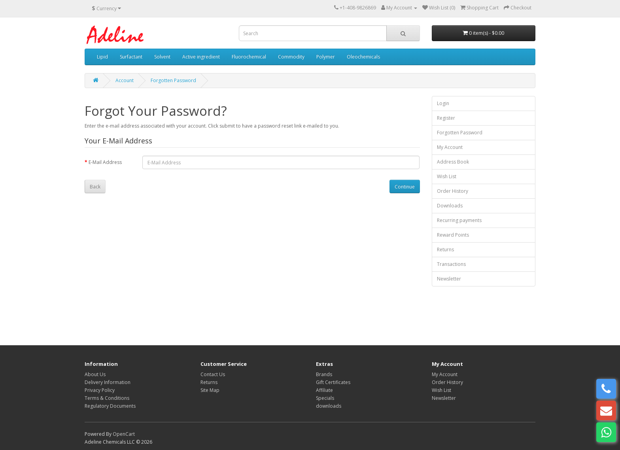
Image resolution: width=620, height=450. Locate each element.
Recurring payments (459, 220)
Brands (324, 374)
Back (95, 186)
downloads (328, 406)
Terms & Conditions (107, 398)
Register (446, 118)
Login (443, 103)
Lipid (102, 56)
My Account (450, 147)
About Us (95, 374)
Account (124, 80)
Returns (445, 249)
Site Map (209, 390)
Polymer (325, 56)
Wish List (446, 176)
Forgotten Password (173, 80)
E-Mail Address (105, 162)
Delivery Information (107, 382)
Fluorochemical (249, 56)
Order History (452, 191)
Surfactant (131, 56)
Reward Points (453, 235)
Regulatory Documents (110, 406)
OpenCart (124, 434)
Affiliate (324, 390)
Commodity (291, 56)
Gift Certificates (333, 382)
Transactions (451, 264)
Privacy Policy (100, 390)
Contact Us (212, 374)
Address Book (453, 161)
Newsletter (449, 278)
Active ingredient (201, 56)
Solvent (162, 56)
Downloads (450, 205)
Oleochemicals (363, 56)
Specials (325, 398)
